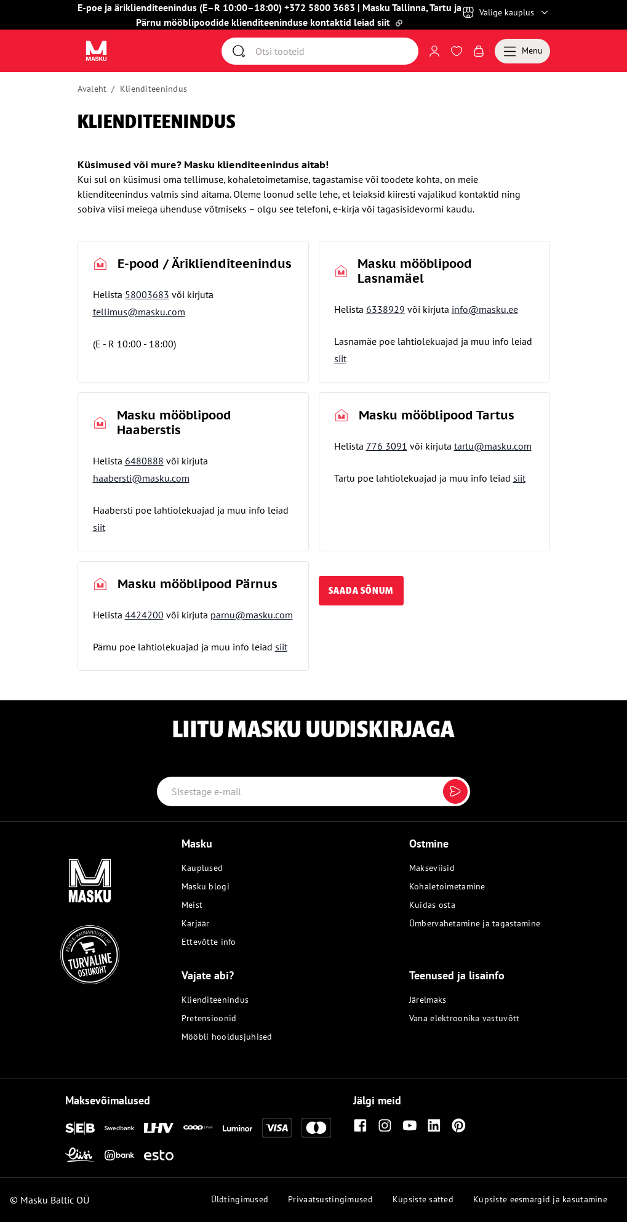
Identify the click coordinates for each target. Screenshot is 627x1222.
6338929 (385, 309)
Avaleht (92, 88)
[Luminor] (237, 1128)
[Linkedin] (434, 1125)
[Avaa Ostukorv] (479, 51)
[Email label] (314, 791)
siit (340, 358)
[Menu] (522, 51)
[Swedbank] (119, 1128)
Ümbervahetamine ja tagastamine (474, 923)
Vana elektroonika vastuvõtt (464, 1018)
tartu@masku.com (493, 446)
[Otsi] (336, 51)
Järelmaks (428, 999)
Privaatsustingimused (330, 1199)
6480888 (144, 461)
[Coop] (198, 1127)
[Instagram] (385, 1125)
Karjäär (196, 923)
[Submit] (455, 791)
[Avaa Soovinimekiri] (456, 51)
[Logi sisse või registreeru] (434, 51)
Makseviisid (432, 867)
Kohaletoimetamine (447, 886)
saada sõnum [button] (361, 590)
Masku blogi (206, 886)
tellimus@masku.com (139, 312)
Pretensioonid (209, 1018)
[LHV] (159, 1128)
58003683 (147, 294)
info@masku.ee (485, 309)
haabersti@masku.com (141, 478)
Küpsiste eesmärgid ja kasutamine (540, 1199)
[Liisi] (80, 1154)
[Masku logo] (68, 873)
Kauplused (202, 867)
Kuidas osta (432, 904)
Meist (192, 904)
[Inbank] (119, 1155)
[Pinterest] (459, 1125)
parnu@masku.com (251, 615)
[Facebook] (360, 1125)
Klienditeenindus (153, 88)
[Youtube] (409, 1125)
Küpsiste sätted (423, 1199)
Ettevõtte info (209, 941)
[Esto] (159, 1155)
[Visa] (277, 1128)
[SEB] (80, 1128)
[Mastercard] (316, 1128)
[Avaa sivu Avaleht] (96, 51)
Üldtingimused (240, 1199)
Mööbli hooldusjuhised (227, 1036)
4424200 (144, 615)
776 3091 (386, 446)
